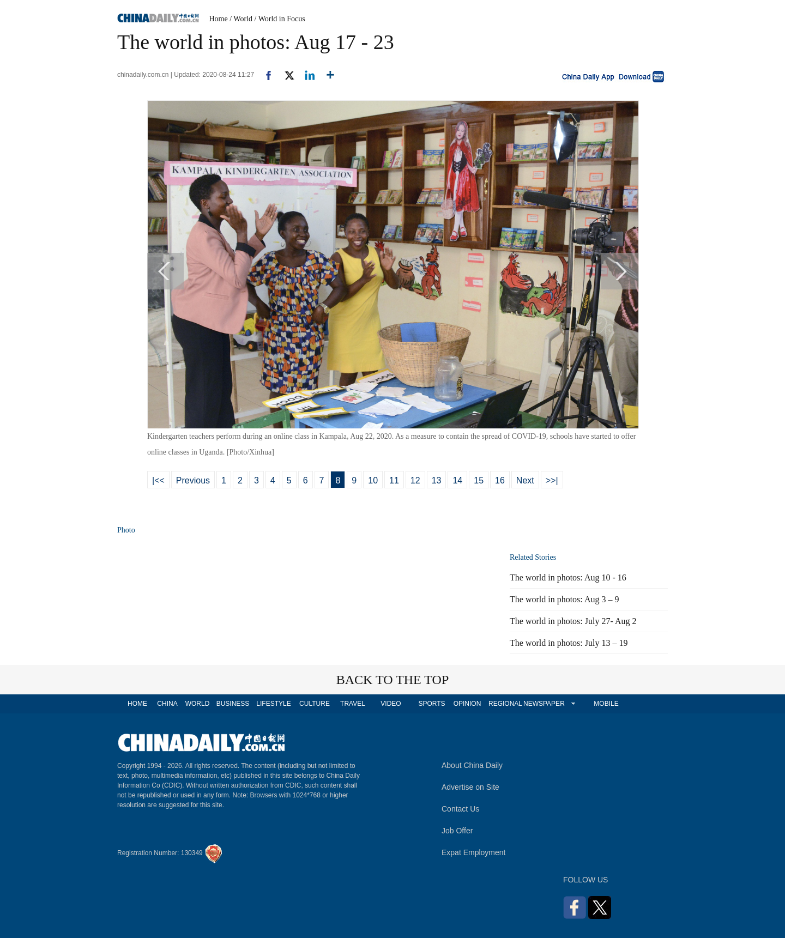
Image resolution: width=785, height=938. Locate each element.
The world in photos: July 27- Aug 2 (573, 621)
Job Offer (457, 830)
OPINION (467, 703)
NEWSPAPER (543, 703)
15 (479, 480)
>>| (552, 480)
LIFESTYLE (273, 703)
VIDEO (391, 703)
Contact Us (460, 808)
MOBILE (606, 703)
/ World (241, 19)
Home (218, 19)
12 (415, 480)
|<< (158, 480)
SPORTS (431, 703)
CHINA (167, 703)
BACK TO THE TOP (392, 680)
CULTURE (314, 703)
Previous (193, 480)
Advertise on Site (470, 787)
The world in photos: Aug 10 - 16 (568, 577)
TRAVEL (352, 703)
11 (394, 480)
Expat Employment (474, 852)
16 (500, 480)
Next (525, 480)
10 (373, 480)
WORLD (197, 703)
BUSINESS (233, 703)
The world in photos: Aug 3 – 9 (564, 599)
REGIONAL (505, 703)
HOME (137, 703)
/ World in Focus (280, 19)
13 (437, 480)
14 (457, 480)
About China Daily (472, 765)
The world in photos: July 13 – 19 (568, 642)
